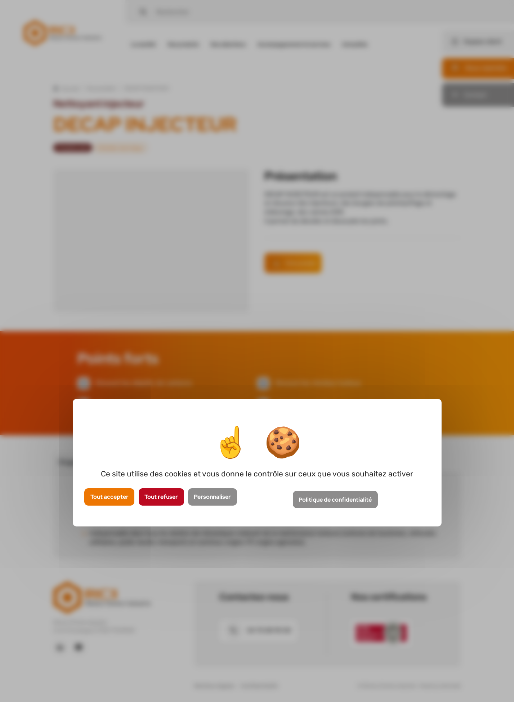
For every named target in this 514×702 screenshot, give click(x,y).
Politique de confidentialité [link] (335, 499)
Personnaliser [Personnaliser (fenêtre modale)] (212, 497)
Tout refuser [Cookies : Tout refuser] (161, 497)
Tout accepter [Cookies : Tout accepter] (109, 497)
